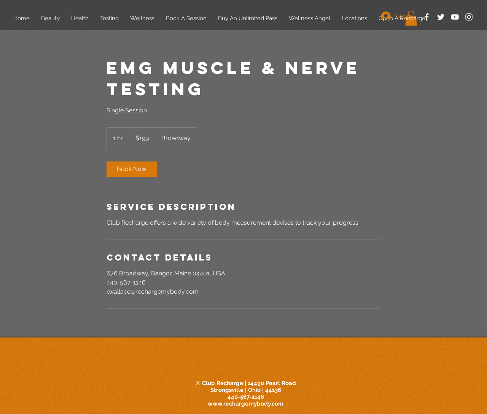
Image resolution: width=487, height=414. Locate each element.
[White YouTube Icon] (455, 17)
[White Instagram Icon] (469, 17)
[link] (132, 169)
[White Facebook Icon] (426, 17)
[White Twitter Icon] (441, 17)
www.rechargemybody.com (245, 403)
